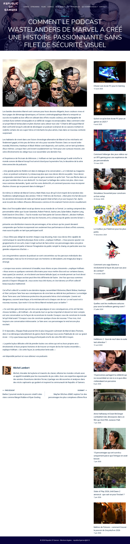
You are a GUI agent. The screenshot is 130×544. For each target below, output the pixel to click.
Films (43, 7)
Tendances (75, 7)
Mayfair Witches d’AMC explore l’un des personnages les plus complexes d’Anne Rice (67, 394)
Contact (103, 7)
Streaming (35, 7)
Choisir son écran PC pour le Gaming (109, 86)
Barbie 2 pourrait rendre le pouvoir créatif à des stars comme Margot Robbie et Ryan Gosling (23, 394)
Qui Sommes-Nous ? (90, 7)
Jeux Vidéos (60, 7)
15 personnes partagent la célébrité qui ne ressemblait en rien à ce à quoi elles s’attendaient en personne (110, 378)
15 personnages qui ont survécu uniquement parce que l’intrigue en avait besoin (110, 456)
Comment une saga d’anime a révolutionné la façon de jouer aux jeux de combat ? (110, 268)
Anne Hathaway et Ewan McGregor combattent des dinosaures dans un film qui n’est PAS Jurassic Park (109, 417)
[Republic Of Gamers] (10, 6)
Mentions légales (66, 540)
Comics (51, 7)
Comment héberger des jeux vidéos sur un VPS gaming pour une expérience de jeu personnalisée (110, 157)
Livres (26, 7)
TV (68, 7)
